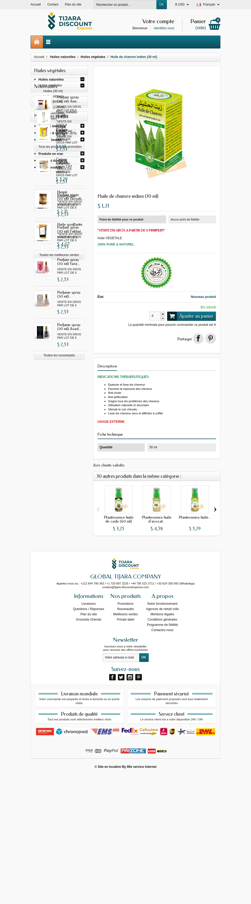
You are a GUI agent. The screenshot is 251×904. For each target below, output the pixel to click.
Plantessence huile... (195, 517)
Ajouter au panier (190, 316)
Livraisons (88, 732)
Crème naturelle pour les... (70, 575)
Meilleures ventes (125, 743)
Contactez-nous (162, 758)
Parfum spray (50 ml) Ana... (68, 196)
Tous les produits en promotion (59, 513)
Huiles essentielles (52, 114)
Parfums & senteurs (53, 134)
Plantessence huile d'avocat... (156, 519)
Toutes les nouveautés (59, 452)
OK (161, 4)
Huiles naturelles (51, 80)
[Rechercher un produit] (125, 4)
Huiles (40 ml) (53, 98)
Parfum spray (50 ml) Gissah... (70, 228)
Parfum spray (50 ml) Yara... (68, 358)
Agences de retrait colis (162, 737)
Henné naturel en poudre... (70, 542)
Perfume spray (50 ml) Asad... (69, 423)
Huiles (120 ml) (54, 108)
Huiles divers (48, 119)
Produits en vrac (50, 155)
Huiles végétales (50, 86)
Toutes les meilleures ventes (59, 668)
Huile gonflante (69, 638)
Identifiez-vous (164, 28)
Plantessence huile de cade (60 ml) (118, 519)
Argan (43, 148)
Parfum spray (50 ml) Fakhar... (70, 326)
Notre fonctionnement (162, 732)
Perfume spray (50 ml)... (69, 391)
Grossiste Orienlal (88, 748)
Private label (125, 748)
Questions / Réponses (88, 737)
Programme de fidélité (162, 753)
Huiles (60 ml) (53, 103)
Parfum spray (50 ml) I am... (68, 261)
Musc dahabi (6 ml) (70, 480)
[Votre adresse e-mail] (121, 786)
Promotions (126, 732)
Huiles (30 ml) (53, 92)
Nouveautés (125, 737)
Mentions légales (162, 743)
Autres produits (50, 168)
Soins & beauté (49, 141)
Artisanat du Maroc (52, 162)
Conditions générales (162, 748)
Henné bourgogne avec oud (66, 609)
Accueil (39, 57)
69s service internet (141, 895)
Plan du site (88, 743)
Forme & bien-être (52, 127)
